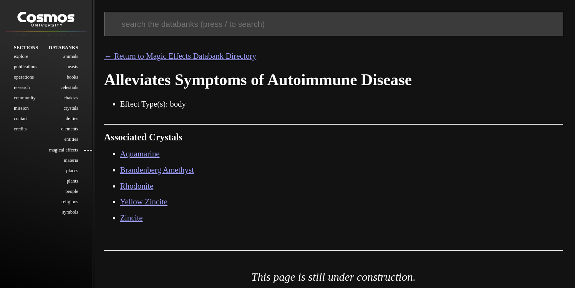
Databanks (63, 47)
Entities (71, 139)
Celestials (69, 87)
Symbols (70, 212)
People (71, 191)
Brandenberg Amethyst (157, 169)
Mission (21, 108)
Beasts (72, 66)
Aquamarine (140, 153)
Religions (69, 201)
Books (72, 77)
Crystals (70, 108)
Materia (71, 160)
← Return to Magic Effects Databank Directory (180, 56)
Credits (20, 129)
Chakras (70, 97)
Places (72, 170)
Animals (70, 56)
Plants (72, 181)
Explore (21, 56)
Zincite (131, 217)
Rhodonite (137, 186)
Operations (24, 77)
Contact (21, 118)
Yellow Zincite (143, 201)
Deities (72, 118)
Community (25, 97)
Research (22, 87)
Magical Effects (63, 150)
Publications (25, 66)
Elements (69, 129)
